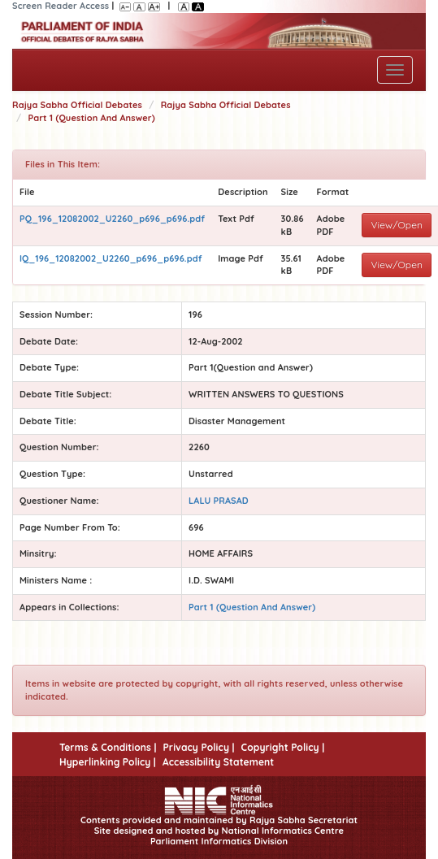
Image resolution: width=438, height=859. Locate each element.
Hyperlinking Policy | (107, 762)
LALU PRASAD (219, 500)
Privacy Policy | (198, 747)
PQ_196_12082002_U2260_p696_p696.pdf (112, 218)
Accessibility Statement (218, 762)
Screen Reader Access (60, 5)
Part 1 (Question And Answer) (91, 118)
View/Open (397, 225)
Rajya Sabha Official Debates (77, 105)
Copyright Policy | (283, 747)
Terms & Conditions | (107, 747)
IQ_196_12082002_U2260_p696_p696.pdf (111, 258)
